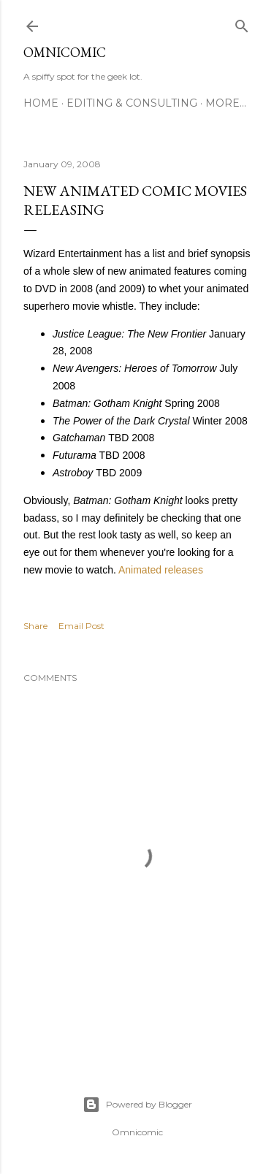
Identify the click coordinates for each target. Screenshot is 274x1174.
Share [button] (35, 625)
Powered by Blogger (137, 1104)
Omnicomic (64, 52)
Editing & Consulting (131, 103)
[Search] (242, 23)
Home (40, 103)
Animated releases (160, 570)
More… (225, 103)
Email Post (81, 625)
